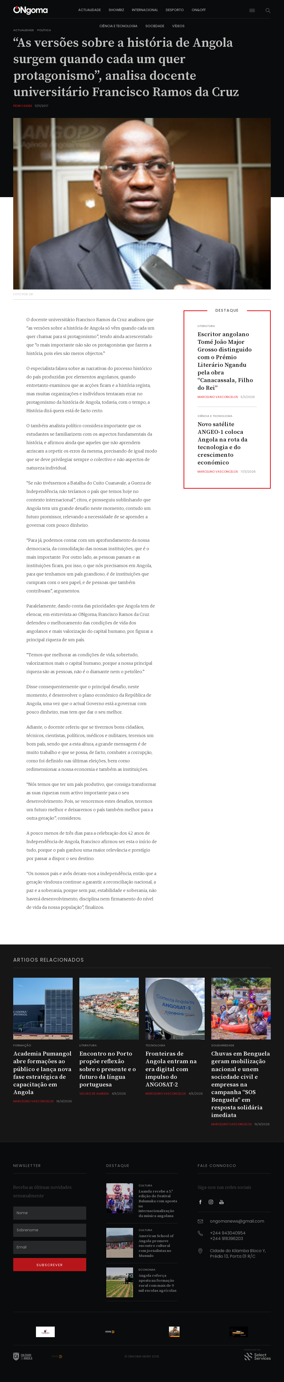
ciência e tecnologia (118, 26)
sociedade (154, 26)
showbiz (116, 10)
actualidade (89, 10)
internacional (145, 10)
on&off (199, 10)
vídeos (178, 26)
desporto (175, 10)
